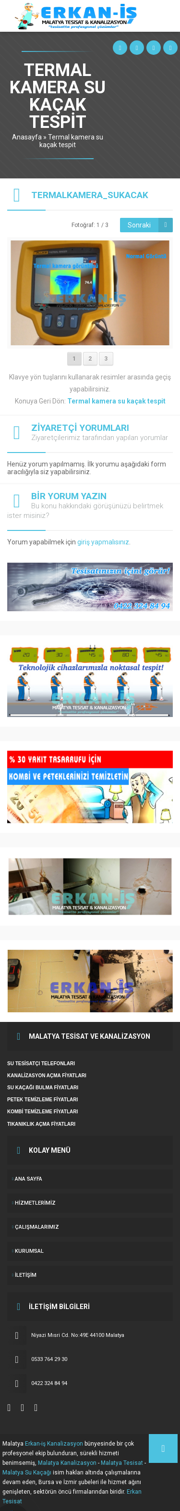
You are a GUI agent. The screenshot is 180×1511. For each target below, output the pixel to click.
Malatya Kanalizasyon (67, 1463)
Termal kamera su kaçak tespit (71, 141)
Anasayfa (27, 137)
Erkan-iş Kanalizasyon (54, 1443)
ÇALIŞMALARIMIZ (37, 1227)
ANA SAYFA (28, 1179)
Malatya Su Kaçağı (26, 1472)
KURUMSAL (29, 1251)
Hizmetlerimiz (35, 1203)
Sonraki (139, 225)
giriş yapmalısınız (103, 542)
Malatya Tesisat (122, 1463)
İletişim (25, 1275)
